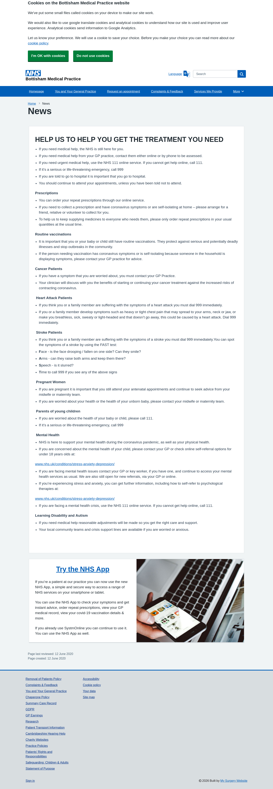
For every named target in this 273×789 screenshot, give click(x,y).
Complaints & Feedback (167, 91)
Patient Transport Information (45, 727)
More (238, 91)
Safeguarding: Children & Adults (47, 762)
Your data (89, 691)
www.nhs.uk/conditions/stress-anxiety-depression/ (75, 464)
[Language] (179, 74)
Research (32, 721)
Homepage (36, 91)
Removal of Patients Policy (43, 678)
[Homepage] (96, 75)
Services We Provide (208, 91)
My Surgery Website (233, 780)
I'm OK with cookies (48, 56)
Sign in (30, 780)
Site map (89, 697)
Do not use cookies (93, 56)
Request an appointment (123, 91)
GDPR (30, 709)
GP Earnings (34, 715)
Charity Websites (37, 739)
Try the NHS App (82, 569)
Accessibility (91, 678)
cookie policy (38, 43)
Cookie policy (92, 684)
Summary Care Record (41, 703)
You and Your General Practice (75, 91)
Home (32, 103)
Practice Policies (37, 745)
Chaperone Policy (37, 697)
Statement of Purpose (40, 768)
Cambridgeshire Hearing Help (45, 733)
